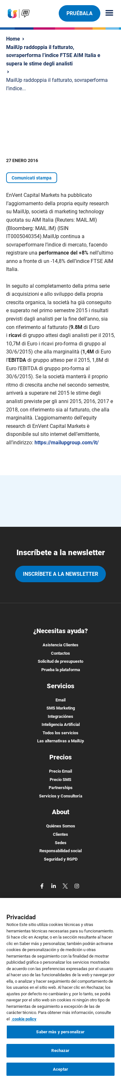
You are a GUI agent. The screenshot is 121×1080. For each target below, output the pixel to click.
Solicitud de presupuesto (60, 661)
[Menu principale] (106, 13)
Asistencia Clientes (60, 644)
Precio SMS (60, 779)
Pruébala (79, 13)
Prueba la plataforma (60, 669)
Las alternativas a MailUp (60, 740)
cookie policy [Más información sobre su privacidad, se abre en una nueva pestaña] (23, 1021)
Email (60, 700)
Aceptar (60, 1071)
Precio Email (60, 771)
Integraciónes (60, 716)
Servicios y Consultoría (60, 796)
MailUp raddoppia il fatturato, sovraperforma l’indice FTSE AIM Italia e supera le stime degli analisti (53, 55)
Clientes (60, 834)
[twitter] (66, 885)
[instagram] (76, 885)
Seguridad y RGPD (60, 859)
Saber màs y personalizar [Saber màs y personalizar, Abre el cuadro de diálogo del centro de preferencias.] (60, 1034)
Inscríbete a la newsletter (60, 574)
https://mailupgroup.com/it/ (67, 442)
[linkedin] (54, 885)
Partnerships (61, 787)
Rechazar (60, 1053)
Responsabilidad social (60, 850)
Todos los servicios (60, 732)
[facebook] (42, 885)
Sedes (60, 842)
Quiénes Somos (60, 826)
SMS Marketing (60, 708)
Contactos (60, 653)
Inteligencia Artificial (61, 724)
